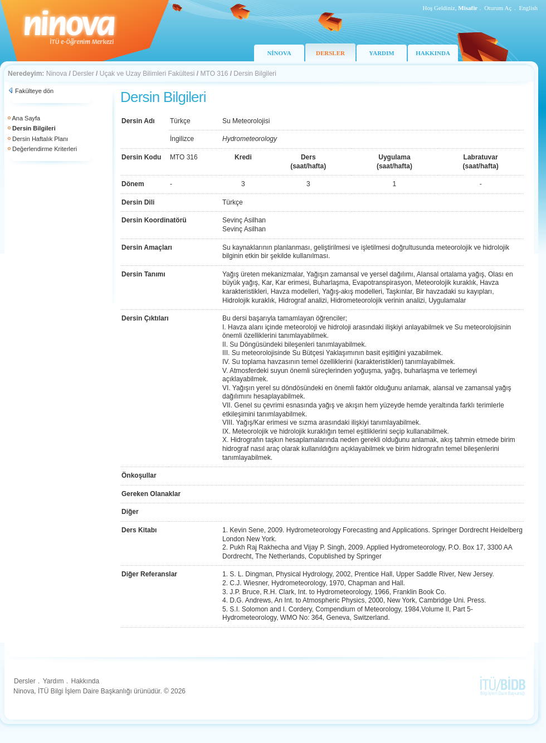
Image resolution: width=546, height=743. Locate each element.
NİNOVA (279, 53)
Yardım (53, 681)
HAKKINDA (433, 53)
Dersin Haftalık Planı (40, 138)
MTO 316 (214, 73)
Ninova (56, 73)
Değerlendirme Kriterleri (44, 148)
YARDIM (381, 53)
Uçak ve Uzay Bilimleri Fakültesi (147, 73)
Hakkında (85, 681)
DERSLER (330, 53)
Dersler (83, 73)
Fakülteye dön (34, 91)
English (528, 7)
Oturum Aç (497, 7)
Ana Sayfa (26, 118)
